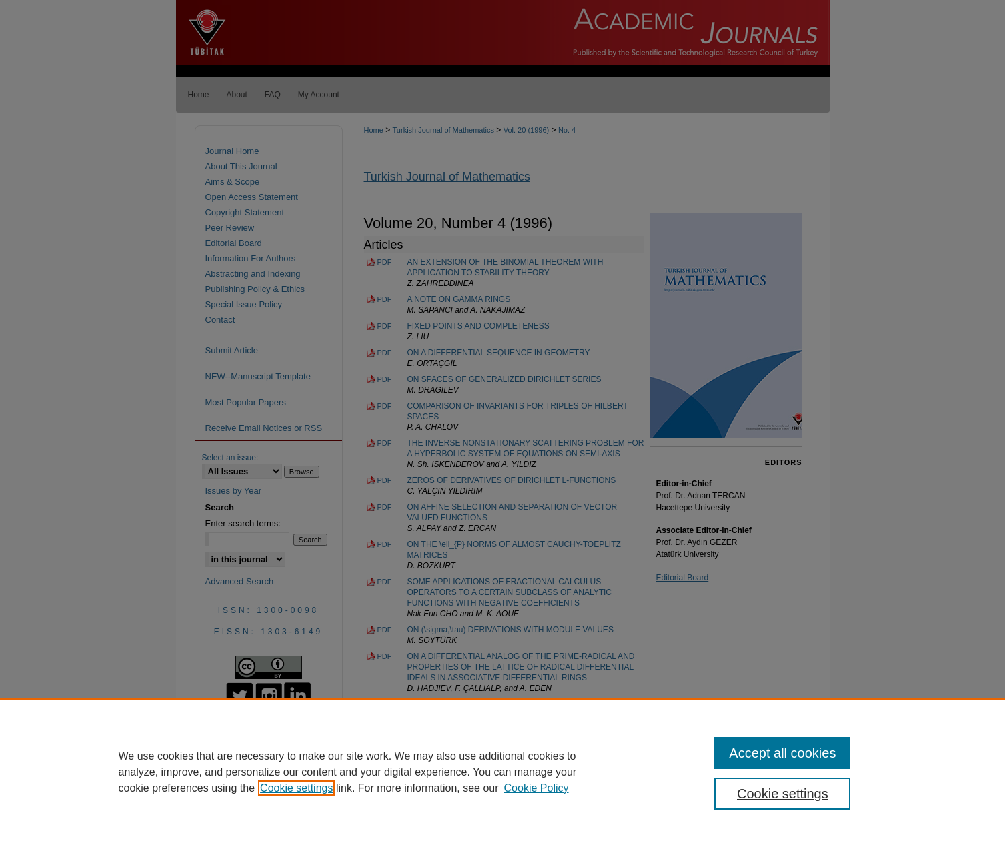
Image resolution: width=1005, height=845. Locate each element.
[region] (502, 771)
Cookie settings (296, 788)
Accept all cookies (782, 753)
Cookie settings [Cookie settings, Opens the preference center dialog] (782, 793)
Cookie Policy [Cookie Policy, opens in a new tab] (536, 788)
